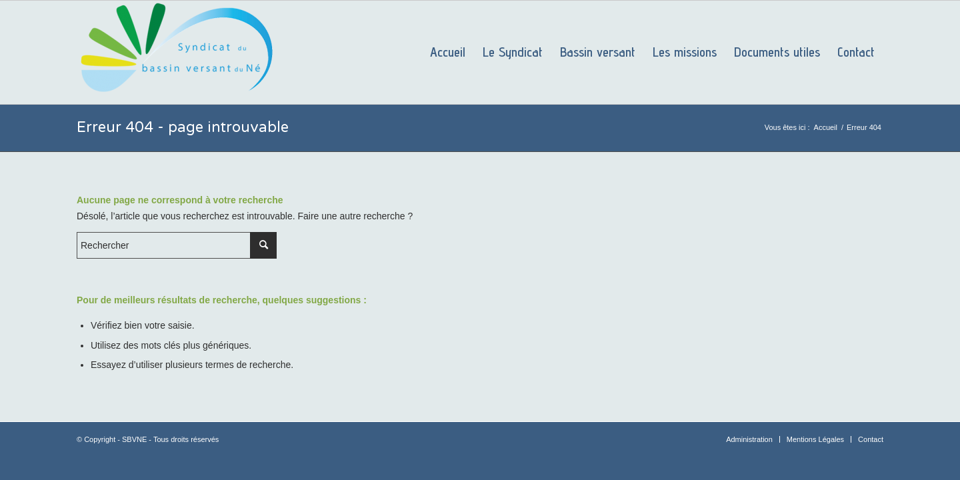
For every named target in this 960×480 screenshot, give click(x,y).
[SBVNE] (177, 52)
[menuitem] (447, 52)
